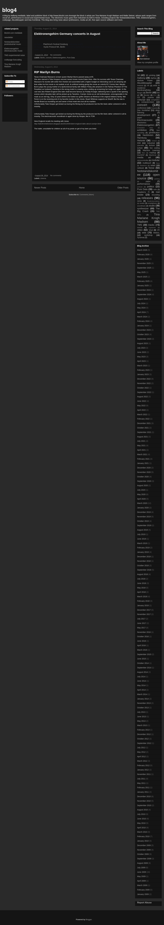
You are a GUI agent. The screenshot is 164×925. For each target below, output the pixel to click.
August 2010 (142, 810)
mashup (152, 153)
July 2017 (141, 619)
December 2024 (144, 290)
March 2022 (142, 414)
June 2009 (141, 872)
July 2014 (141, 676)
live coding (155, 148)
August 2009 (142, 863)
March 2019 (142, 543)
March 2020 (142, 503)
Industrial (151, 143)
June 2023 (141, 352)
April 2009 (141, 881)
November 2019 (144, 517)
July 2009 (141, 867)
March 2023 (142, 366)
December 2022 (144, 379)
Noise (151, 168)
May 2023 (141, 357)
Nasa (158, 163)
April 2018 (141, 592)
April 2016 (141, 645)
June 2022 (141, 401)
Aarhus (154, 78)
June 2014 (141, 681)
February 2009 (143, 890)
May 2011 (141, 783)
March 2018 (142, 596)
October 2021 (143, 428)
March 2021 (142, 454)
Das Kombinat (143, 110)
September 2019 (144, 525)
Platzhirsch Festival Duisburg (55, 44)
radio (155, 189)
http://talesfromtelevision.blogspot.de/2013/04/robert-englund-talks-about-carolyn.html (67, 124)
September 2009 (144, 859)
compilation (155, 100)
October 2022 (143, 388)
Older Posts (123, 188)
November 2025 (144, 263)
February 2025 (143, 281)
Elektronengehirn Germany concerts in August (67, 33)
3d (138, 75)
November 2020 (144, 472)
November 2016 (144, 632)
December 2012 (144, 734)
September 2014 (144, 668)
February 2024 (143, 321)
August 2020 (142, 485)
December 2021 (144, 423)
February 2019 (143, 548)
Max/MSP (141, 155)
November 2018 (144, 561)
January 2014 (143, 699)
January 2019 (143, 552)
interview (140, 145)
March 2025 (142, 277)
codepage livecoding (13, 60)
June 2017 (141, 623)
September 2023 (144, 339)
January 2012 (143, 770)
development (143, 115)
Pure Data (71, 58)
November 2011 (144, 774)
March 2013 (142, 725)
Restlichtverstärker (153, 201)
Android (140, 86)
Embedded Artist (145, 128)
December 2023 (144, 330)
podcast (139, 187)
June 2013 (141, 716)
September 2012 (144, 743)
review (142, 203)
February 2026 (143, 254)
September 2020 (144, 481)
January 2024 (143, 326)
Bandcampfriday (144, 90)
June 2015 (141, 659)
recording (156, 195)
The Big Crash (148, 210)
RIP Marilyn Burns (47, 72)
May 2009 (141, 876)
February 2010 (143, 836)
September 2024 (144, 294)
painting (157, 179)
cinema (43, 178)
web (144, 232)
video (140, 230)
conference (142, 108)
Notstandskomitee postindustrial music (12, 43)
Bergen (140, 93)
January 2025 (143, 285)
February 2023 (143, 370)
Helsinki (141, 140)
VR (158, 230)
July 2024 (141, 303)
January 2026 (143, 259)
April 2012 (141, 756)
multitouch (147, 163)
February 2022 (143, 419)
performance (143, 184)
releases (147, 198)
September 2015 (144, 654)
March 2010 (142, 832)
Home (82, 188)
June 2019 (141, 539)
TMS (139, 225)
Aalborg (141, 78)
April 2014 (141, 690)
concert (49, 58)
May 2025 (141, 272)
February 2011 (143, 787)
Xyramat (140, 237)
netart (152, 165)
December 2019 (144, 512)
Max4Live (152, 155)
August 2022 (142, 397)
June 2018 (141, 583)
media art (144, 157)
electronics (141, 123)
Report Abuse (144, 902)
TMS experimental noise (14, 55)
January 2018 (143, 605)
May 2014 (141, 685)
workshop (148, 235)
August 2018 (142, 574)
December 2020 (144, 468)
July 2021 (141, 441)
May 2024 (141, 308)
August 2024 (142, 299)
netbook (140, 168)
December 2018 (144, 556)
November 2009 (144, 850)
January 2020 (143, 508)
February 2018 (143, 601)
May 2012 (141, 752)
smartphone (152, 203)
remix (139, 201)
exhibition (142, 130)
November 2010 (144, 801)
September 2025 (144, 268)
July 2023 (141, 348)
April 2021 (141, 450)
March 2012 (142, 761)
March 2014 (142, 694)
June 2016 (141, 641)
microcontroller (142, 160)
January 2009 (143, 894)
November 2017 (144, 614)
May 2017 (141, 628)
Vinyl (151, 230)
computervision (147, 102)
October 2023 (143, 334)
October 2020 (143, 477)
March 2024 (142, 317)
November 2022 (144, 383)
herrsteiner (145, 59)
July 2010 (141, 814)
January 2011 (143, 792)
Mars (143, 153)
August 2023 (142, 343)
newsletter (8, 37)
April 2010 (141, 828)
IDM (139, 143)
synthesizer (143, 208)
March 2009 (142, 885)
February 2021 (143, 459)
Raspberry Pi (143, 192)
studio (152, 205)
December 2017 (144, 610)
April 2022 (141, 410)
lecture (152, 145)
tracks (151, 225)
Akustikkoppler (144, 83)
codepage (141, 100)
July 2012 (141, 747)
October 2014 (143, 663)
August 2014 (142, 672)
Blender (146, 95)
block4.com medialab (13, 33)
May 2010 (141, 823)
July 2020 (141, 490)
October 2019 (143, 521)
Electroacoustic (145, 120)
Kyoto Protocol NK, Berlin (54, 47)
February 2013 (143, 730)
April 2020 (141, 499)
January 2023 (143, 374)
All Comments (13, 86)
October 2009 (143, 854)
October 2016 (143, 636)
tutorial (139, 228)
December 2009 (144, 845)
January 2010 (143, 841)
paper (148, 181)
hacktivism (148, 135)
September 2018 (144, 570)
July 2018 (141, 579)
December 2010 (144, 796)
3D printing (150, 75)
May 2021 (141, 445)
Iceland (154, 141)
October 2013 (143, 708)
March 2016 (142, 650)
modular (155, 160)
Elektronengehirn (59, 58)
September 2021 (144, 432)
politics (150, 186)
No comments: (56, 55)
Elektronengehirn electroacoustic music (13, 50)
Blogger (89, 919)
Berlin (42, 58)
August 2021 (142, 437)
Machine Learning (151, 150)
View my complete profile (147, 62)
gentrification (154, 133)
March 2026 (142, 250)
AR (148, 86)
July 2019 (141, 534)
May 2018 (141, 588)
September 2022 (144, 392)
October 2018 (143, 565)
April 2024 (141, 312)
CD (138, 97)
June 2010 (141, 819)
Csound (154, 108)
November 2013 (144, 703)
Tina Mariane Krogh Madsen (148, 218)
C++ (155, 95)
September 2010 (144, 805)
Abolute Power (145, 80)
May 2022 (141, 405)
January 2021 (143, 463)
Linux (140, 148)
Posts (9, 82)
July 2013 (141, 712)
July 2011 (141, 779)
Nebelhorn (143, 165)
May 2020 (141, 494)
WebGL (156, 233)
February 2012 (143, 765)
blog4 (9, 10)
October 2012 (143, 739)
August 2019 (142, 530)
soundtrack (141, 206)
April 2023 (141, 361)
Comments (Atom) (87, 195)
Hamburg (142, 138)
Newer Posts (40, 188)
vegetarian (152, 227)
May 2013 (141, 721)
